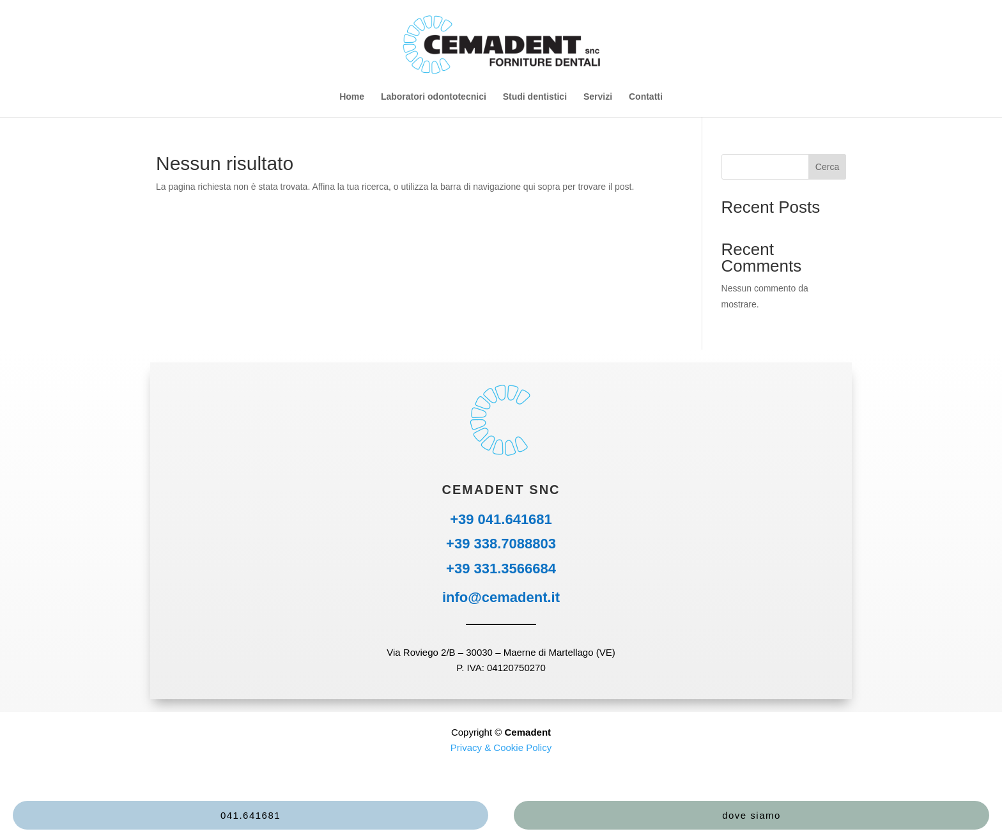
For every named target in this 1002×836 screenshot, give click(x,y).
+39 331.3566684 (501, 569)
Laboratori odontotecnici (433, 97)
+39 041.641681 (501, 519)
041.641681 (250, 815)
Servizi (597, 97)
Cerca (827, 167)
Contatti (646, 97)
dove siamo (751, 815)
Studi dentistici (535, 97)
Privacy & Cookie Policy (501, 747)
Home (351, 97)
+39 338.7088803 (501, 544)
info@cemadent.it (501, 597)
